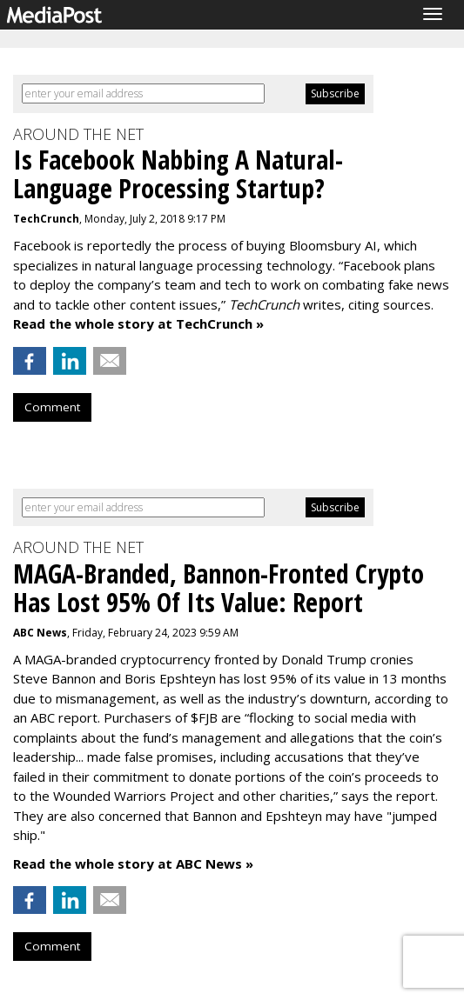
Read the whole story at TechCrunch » (138, 323)
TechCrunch (46, 218)
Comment (52, 407)
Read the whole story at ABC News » (133, 863)
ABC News (40, 632)
